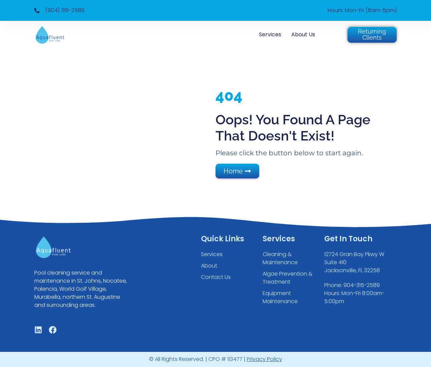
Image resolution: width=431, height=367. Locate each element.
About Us (303, 34)
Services (270, 34)
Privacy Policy (264, 359)
